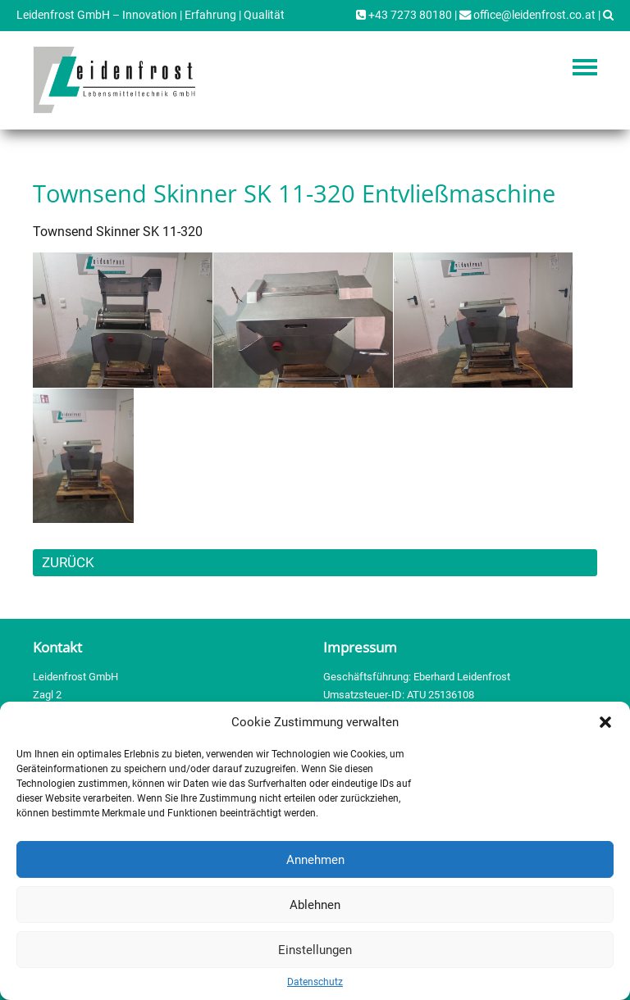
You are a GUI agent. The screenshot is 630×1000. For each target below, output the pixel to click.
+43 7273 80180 (404, 15)
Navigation (585, 67)
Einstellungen (315, 950)
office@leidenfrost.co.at (527, 15)
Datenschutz (315, 982)
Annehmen (315, 859)
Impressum (360, 647)
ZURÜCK (68, 562)
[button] (605, 722)
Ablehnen (315, 905)
